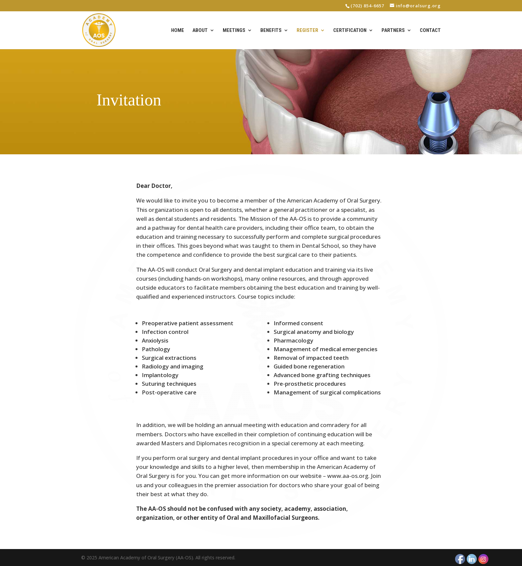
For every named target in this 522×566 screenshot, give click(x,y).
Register (307, 30)
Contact (430, 30)
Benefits (271, 30)
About (200, 30)
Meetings (234, 30)
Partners (393, 30)
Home (177, 30)
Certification (350, 30)
